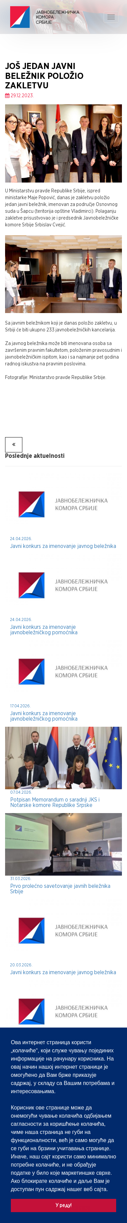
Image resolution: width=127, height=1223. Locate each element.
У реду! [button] (63, 1205)
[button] (110, 1190)
